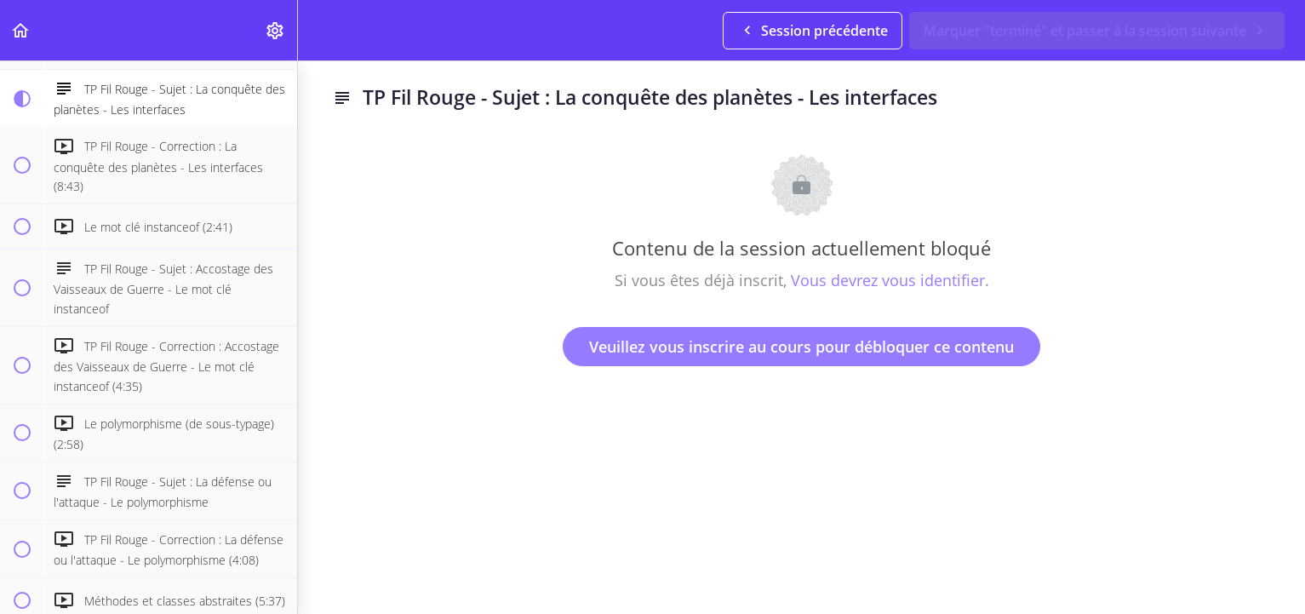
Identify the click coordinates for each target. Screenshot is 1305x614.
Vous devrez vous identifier (888, 280)
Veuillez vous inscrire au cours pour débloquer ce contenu (801, 346)
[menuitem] (276, 30)
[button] (21, 30)
